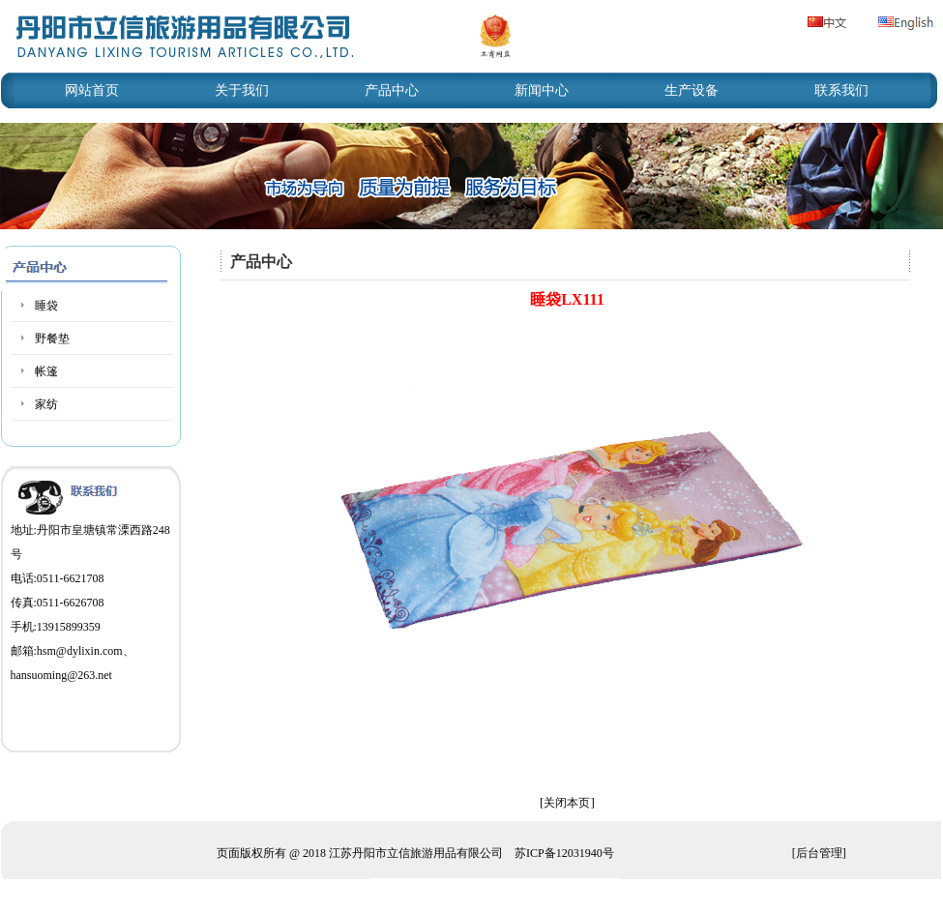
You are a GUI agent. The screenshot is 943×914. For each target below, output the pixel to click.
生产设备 (691, 90)
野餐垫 (52, 338)
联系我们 (841, 90)
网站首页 (92, 90)
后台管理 (819, 853)
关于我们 (242, 90)
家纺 (46, 404)
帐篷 (46, 371)
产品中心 (392, 90)
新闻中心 (542, 90)
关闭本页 (567, 803)
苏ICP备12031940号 (564, 853)
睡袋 (46, 305)
